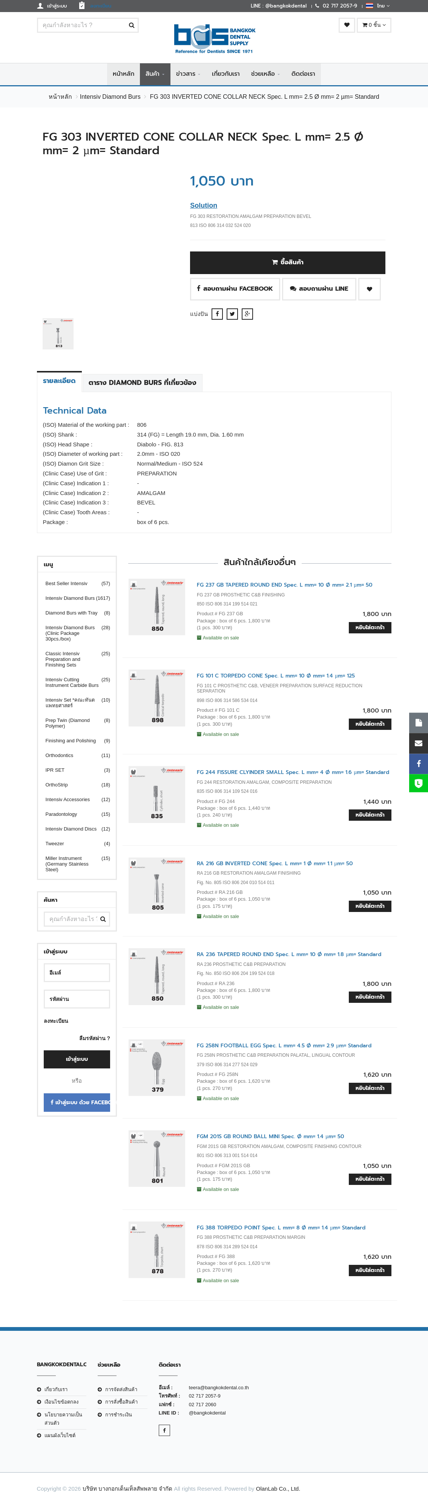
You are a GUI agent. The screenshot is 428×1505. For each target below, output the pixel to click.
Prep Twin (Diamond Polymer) (73, 723)
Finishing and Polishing (73, 740)
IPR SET (73, 770)
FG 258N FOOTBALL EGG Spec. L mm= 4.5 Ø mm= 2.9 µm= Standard (284, 1046)
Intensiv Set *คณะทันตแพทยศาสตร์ (73, 702)
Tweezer (73, 843)
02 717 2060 (202, 1404)
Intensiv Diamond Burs (110, 97)
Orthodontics (73, 755)
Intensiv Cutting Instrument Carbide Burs (73, 682)
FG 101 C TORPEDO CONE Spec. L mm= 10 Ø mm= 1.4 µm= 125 (276, 676)
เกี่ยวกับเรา (226, 74)
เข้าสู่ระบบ (77, 1060)
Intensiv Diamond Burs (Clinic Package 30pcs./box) (73, 633)
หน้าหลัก (123, 74)
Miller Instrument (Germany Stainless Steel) (73, 863)
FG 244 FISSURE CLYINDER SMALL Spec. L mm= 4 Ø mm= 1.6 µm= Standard (293, 773)
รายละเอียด (59, 381)
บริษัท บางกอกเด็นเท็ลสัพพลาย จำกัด (127, 1488)
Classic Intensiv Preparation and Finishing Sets (73, 659)
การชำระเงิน (118, 1415)
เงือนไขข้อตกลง (61, 1402)
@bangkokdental (207, 1413)
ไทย (378, 5)
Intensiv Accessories (73, 799)
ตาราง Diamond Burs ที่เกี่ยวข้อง (142, 383)
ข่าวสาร (185, 74)
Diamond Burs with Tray (73, 613)
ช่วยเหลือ (263, 74)
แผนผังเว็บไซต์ (59, 1436)
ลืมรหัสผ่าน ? (94, 1038)
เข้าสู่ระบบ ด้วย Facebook (80, 1103)
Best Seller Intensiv (73, 583)
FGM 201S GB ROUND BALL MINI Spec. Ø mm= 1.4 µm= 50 (270, 1137)
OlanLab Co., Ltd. (278, 1488)
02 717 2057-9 (205, 1396)
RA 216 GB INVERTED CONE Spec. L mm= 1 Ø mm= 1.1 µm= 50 (275, 863)
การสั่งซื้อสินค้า (121, 1402)
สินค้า (153, 74)
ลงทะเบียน (56, 1021)
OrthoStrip (73, 785)
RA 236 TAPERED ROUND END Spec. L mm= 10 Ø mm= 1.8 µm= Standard (289, 955)
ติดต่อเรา (303, 74)
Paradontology (73, 814)
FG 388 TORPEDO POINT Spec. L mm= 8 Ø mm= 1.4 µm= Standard (281, 1228)
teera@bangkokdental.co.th (219, 1388)
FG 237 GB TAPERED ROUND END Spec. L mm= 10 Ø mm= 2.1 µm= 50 (285, 585)
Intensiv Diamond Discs (73, 829)
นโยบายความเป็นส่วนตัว (63, 1419)
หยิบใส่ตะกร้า (370, 628)
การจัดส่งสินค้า (121, 1390)
